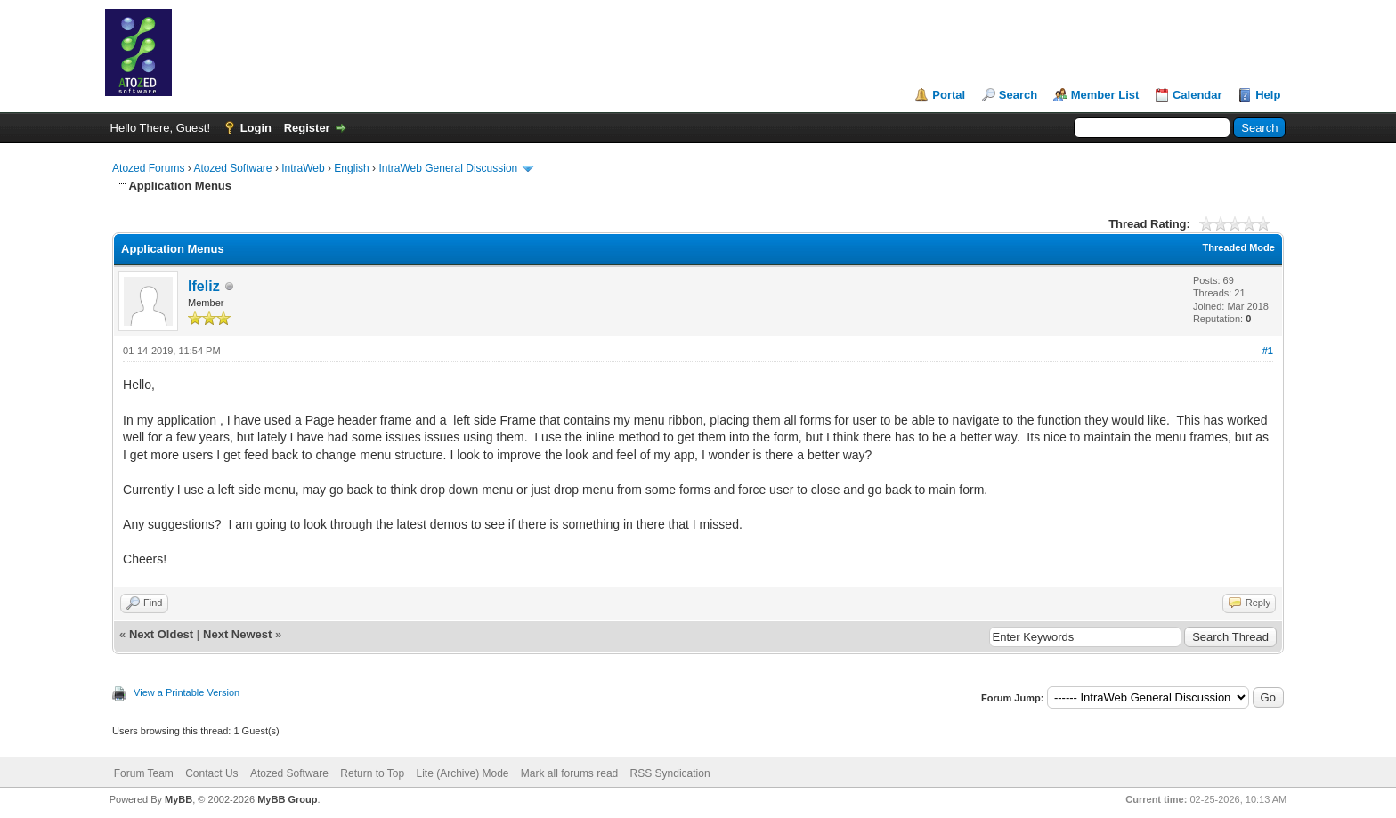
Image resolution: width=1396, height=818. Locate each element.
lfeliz (204, 286)
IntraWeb (302, 168)
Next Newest (237, 634)
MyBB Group (287, 799)
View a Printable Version (186, 692)
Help (1267, 94)
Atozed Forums (148, 168)
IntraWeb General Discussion (447, 168)
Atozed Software (232, 168)
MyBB (178, 799)
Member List (1105, 94)
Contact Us (211, 773)
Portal (948, 94)
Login (256, 127)
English (351, 168)
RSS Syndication (670, 773)
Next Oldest (161, 634)
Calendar (1197, 94)
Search (1018, 94)
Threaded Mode (1239, 247)
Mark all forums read (569, 773)
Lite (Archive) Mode (462, 773)
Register (307, 127)
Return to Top (372, 773)
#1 (1267, 350)
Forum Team (144, 773)
